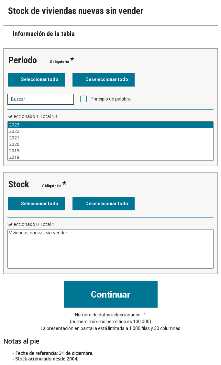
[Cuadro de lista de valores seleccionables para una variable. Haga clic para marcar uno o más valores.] (110, 141)
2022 (110, 131)
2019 (110, 150)
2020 (110, 144)
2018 (110, 157)
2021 (110, 138)
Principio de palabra (111, 98)
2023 (110, 125)
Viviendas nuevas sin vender (110, 233)
